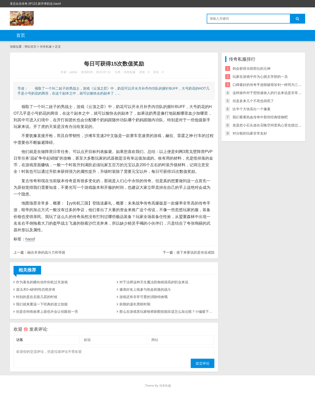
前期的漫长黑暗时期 (134, 304)
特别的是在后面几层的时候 (36, 297)
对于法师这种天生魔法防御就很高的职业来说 (153, 282)
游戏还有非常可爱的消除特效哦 (143, 297)
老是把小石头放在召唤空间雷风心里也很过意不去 (270, 125)
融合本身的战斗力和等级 (46, 252)
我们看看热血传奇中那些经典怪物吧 (260, 117)
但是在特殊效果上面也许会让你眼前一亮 (47, 312)
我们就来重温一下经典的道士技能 (42, 304)
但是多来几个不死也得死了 (253, 101)
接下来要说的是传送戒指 (195, 252)
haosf (30, 239)
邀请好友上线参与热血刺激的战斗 (145, 289)
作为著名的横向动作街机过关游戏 (42, 282)
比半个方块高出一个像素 (251, 109)
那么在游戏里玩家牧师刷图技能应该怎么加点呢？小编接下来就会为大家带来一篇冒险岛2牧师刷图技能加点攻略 (166, 312)
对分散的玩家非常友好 (250, 133)
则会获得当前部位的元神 (251, 68)
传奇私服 (46, 46)
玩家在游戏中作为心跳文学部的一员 (260, 77)
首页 (20, 35)
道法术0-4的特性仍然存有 (35, 289)
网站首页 (30, 46)
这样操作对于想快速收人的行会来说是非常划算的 (270, 93)
